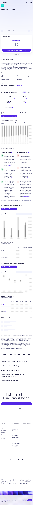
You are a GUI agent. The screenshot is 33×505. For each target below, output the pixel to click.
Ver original (28, 72)
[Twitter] (14, 460)
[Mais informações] (31, 318)
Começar (17, 403)
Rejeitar (24, 500)
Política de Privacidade (14, 440)
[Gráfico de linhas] (29, 31)
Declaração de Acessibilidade (15, 446)
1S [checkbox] (4, 30)
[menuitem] (16, 361)
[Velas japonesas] (31, 31)
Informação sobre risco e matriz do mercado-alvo (15, 434)
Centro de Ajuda (4, 434)
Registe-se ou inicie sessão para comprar (16, 50)
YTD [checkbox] (9, 30)
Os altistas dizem (6, 152)
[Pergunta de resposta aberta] (31, 361)
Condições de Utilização (15, 430)
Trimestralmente (8, 213)
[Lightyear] (4, 2)
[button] (9, 75)
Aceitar (29, 500)
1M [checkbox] (6, 30)
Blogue (2, 428)
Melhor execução (15, 437)
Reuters (9, 165)
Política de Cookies (16, 443)
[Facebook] (10, 460)
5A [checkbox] (13, 30)
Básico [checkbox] (24, 92)
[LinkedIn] (18, 460)
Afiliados (24, 428)
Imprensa (3, 432)
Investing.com (23, 164)
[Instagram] (22, 460)
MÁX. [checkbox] (17, 30)
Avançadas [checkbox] (29, 92)
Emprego (25, 425)
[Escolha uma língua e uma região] (26, 2)
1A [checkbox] (11, 30)
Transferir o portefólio (3, 437)
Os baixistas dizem (23, 152)
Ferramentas (3, 430)
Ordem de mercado (16, 40)
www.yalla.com (20, 85)
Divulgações (14, 449)
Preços (2, 425)
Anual (24, 213)
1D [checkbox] (1, 30)
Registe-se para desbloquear (9, 116)
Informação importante (14, 426)
